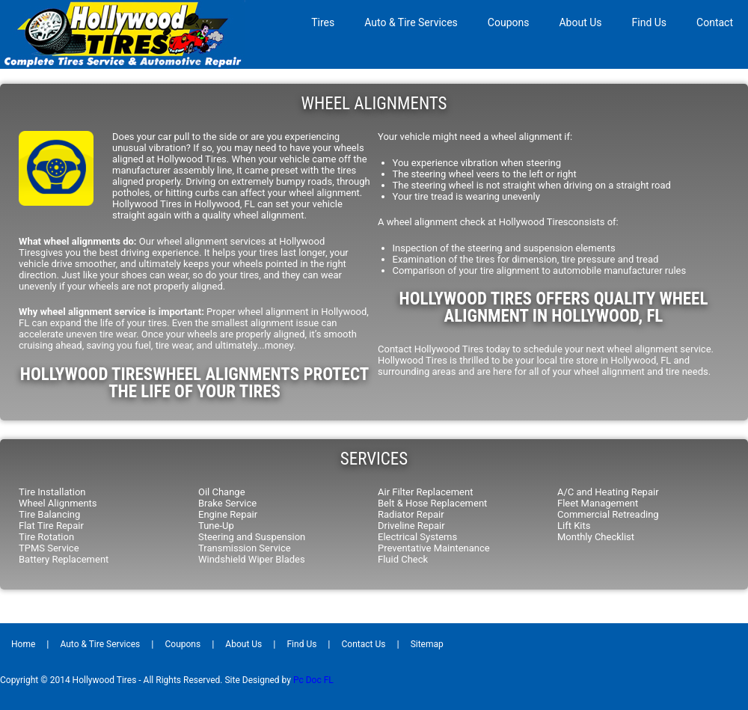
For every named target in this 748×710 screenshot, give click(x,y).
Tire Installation (52, 492)
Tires (322, 22)
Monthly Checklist (595, 536)
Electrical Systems (417, 536)
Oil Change (221, 492)
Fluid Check (403, 559)
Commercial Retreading (608, 514)
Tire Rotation (46, 536)
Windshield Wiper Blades (251, 559)
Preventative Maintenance (434, 548)
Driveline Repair (411, 525)
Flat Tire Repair (51, 525)
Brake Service (227, 503)
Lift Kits (573, 525)
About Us (580, 22)
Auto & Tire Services (411, 22)
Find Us (649, 22)
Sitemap (427, 644)
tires (157, 322)
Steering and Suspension (251, 536)
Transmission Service (244, 548)
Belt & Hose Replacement (432, 503)
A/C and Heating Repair (608, 492)
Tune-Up (216, 525)
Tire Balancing (49, 514)
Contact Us (364, 644)
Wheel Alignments (58, 503)
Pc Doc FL (313, 680)
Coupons (509, 22)
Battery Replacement (63, 559)
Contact (714, 22)
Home (23, 644)
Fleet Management (597, 503)
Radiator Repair (411, 514)
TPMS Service (49, 548)
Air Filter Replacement (425, 492)
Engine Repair (227, 514)
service (695, 349)
